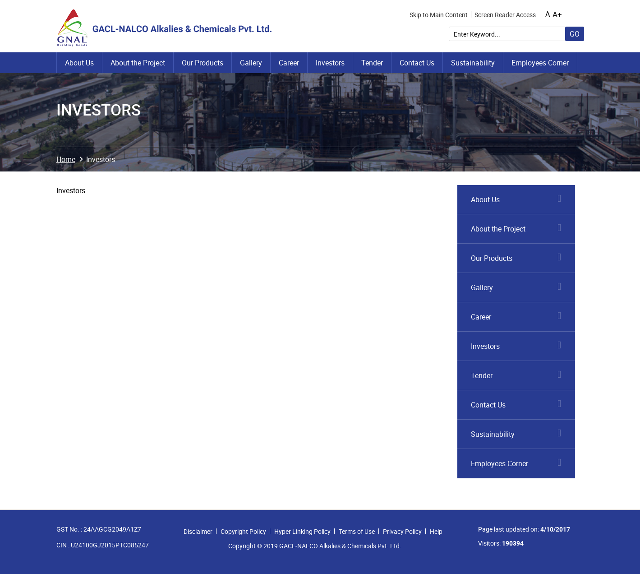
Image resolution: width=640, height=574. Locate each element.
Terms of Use (357, 531)
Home (65, 159)
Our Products (202, 63)
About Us (79, 63)
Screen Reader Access (505, 14)
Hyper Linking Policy (302, 531)
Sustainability (473, 63)
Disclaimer (198, 531)
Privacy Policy (402, 531)
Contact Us (417, 63)
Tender (372, 63)
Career (289, 63)
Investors (330, 63)
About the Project (138, 63)
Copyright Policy (243, 531)
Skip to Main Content (439, 14)
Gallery (251, 63)
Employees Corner (540, 63)
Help (436, 531)
